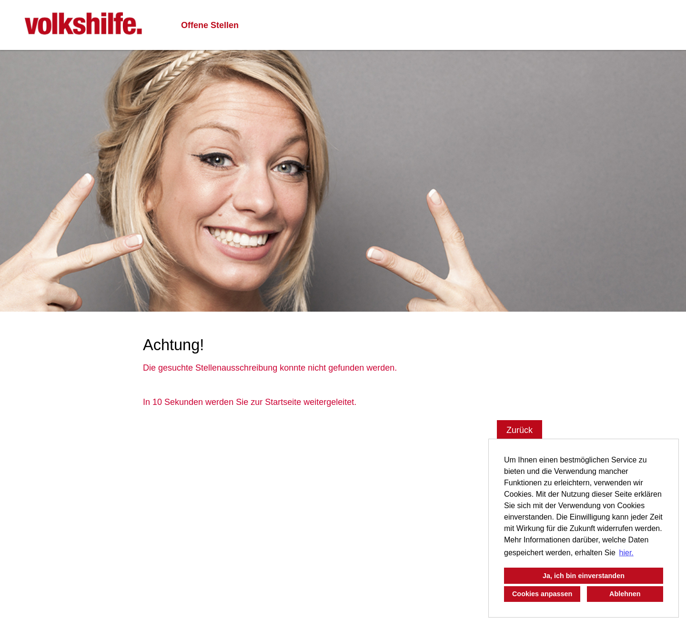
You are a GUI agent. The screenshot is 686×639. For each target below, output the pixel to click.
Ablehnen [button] (625, 594)
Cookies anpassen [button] (542, 594)
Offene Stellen (210, 25)
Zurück (519, 430)
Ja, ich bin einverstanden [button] (584, 576)
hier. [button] (626, 553)
